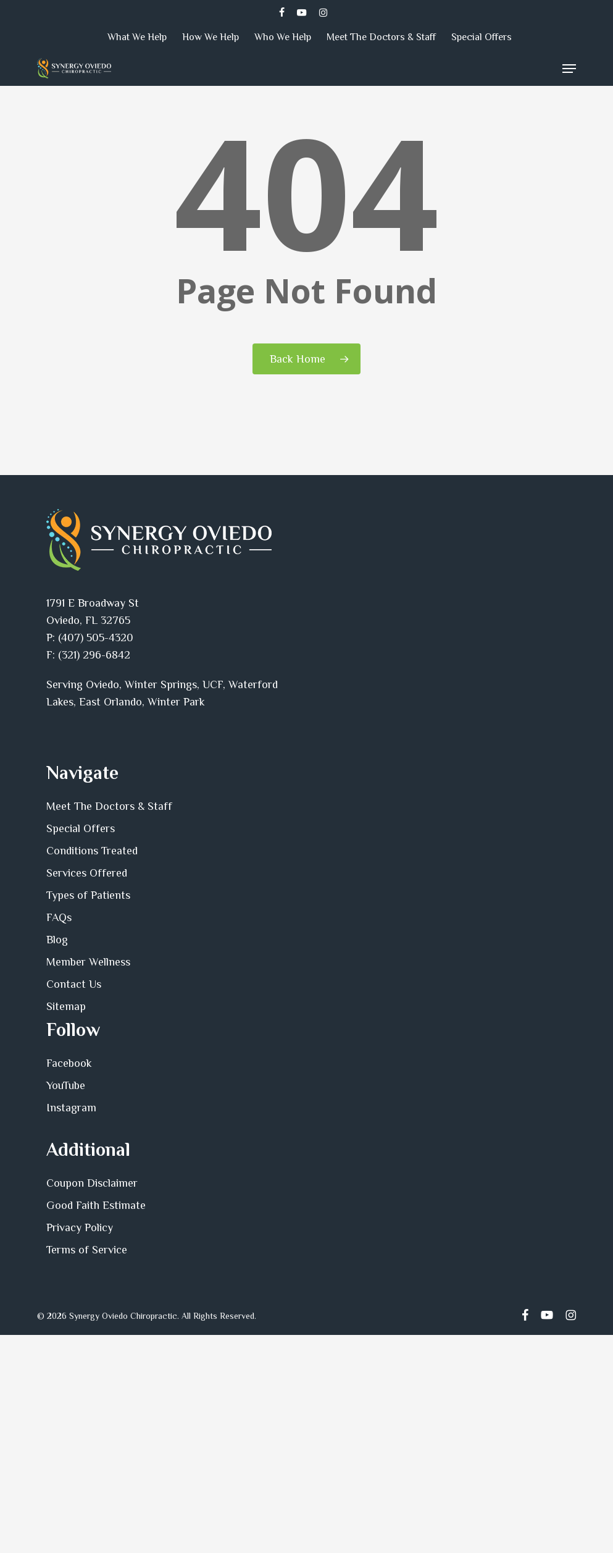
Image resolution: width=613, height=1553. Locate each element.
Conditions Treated (92, 850)
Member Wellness (88, 962)
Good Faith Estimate (96, 1205)
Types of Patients (88, 895)
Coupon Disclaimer (92, 1183)
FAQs (59, 917)
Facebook (69, 1063)
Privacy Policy (79, 1227)
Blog (57, 939)
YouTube (65, 1085)
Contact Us (73, 984)
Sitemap (66, 1006)
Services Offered (86, 873)
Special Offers (80, 828)
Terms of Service (86, 1250)
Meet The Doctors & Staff (109, 806)
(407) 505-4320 (95, 637)
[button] (569, 68)
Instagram (71, 1107)
